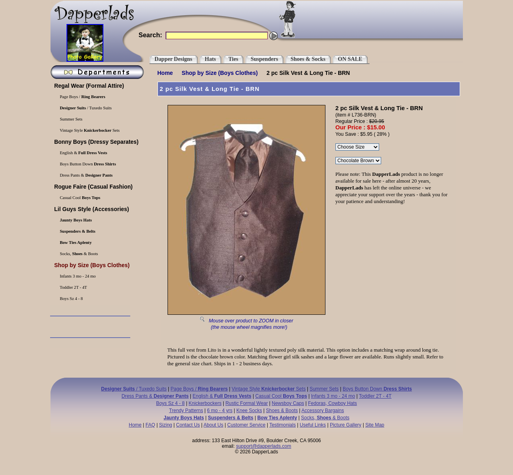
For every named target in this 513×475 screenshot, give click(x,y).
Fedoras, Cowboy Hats (332, 403)
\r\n (358, 160)
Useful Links (313, 425)
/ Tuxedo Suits (85, 108)
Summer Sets (71, 119)
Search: (150, 35)
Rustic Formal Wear (246, 403)
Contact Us (188, 425)
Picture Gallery (346, 425)
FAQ (150, 425)
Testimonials (282, 425)
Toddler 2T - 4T (73, 287)
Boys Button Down (87, 164)
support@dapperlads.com (263, 446)
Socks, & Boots (78, 254)
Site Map (374, 425)
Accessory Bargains (322, 410)
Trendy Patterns (186, 410)
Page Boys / (82, 97)
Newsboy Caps (288, 403)
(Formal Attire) (88, 86)
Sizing (165, 425)
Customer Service (246, 425)
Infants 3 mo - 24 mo (77, 276)
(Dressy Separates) (96, 142)
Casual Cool (80, 197)
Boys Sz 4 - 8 (71, 298)
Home (165, 73)
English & (83, 153)
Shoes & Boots (282, 410)
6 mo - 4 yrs (219, 410)
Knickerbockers (205, 403)
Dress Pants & (86, 175)
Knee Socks (249, 410)
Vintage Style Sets (89, 130)
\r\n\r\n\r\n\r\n (357, 147)
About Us (213, 425)
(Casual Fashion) (93, 186)
